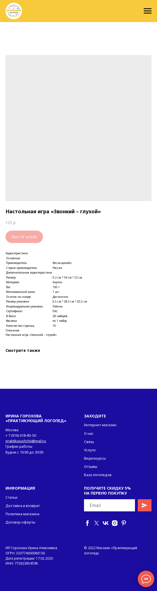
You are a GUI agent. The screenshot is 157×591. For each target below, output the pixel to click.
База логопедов (98, 474)
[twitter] (96, 523)
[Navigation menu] (147, 11)
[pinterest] (123, 523)
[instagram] (114, 523)
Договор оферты (20, 522)
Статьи (11, 497)
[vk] (105, 523)
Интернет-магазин (100, 424)
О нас (89, 433)
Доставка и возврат (23, 505)
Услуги (90, 449)
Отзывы (90, 466)
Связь (89, 441)
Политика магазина (22, 513)
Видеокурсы (95, 458)
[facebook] (87, 523)
